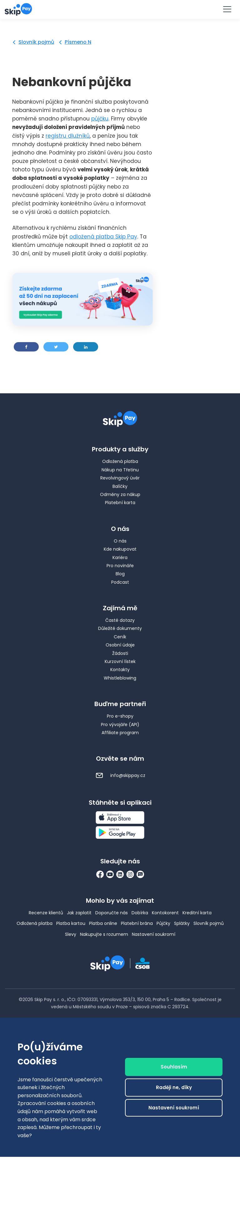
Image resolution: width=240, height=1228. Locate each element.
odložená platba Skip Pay (103, 236)
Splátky (182, 923)
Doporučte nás (111, 913)
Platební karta (120, 502)
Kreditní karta (197, 913)
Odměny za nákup (120, 494)
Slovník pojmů (36, 42)
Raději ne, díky (174, 1091)
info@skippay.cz (120, 775)
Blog (120, 574)
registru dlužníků (68, 136)
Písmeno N (78, 42)
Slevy (70, 934)
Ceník (120, 637)
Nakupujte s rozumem (104, 934)
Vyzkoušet (120, 8)
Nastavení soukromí (153, 934)
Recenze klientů (46, 913)
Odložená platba (120, 461)
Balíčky (120, 486)
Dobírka (140, 913)
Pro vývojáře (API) (120, 724)
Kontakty (120, 669)
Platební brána (137, 923)
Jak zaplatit (79, 913)
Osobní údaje (120, 645)
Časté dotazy (120, 620)
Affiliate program (120, 732)
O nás (120, 541)
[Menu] (226, 9)
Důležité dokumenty (120, 628)
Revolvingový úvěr (120, 478)
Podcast (120, 582)
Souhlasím (174, 1070)
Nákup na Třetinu (120, 470)
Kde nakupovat (120, 549)
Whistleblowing (120, 678)
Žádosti (120, 653)
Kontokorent (165, 913)
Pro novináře (120, 565)
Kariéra (120, 557)
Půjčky (163, 923)
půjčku (99, 118)
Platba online (103, 923)
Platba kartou (70, 923)
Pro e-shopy (120, 716)
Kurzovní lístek (120, 661)
